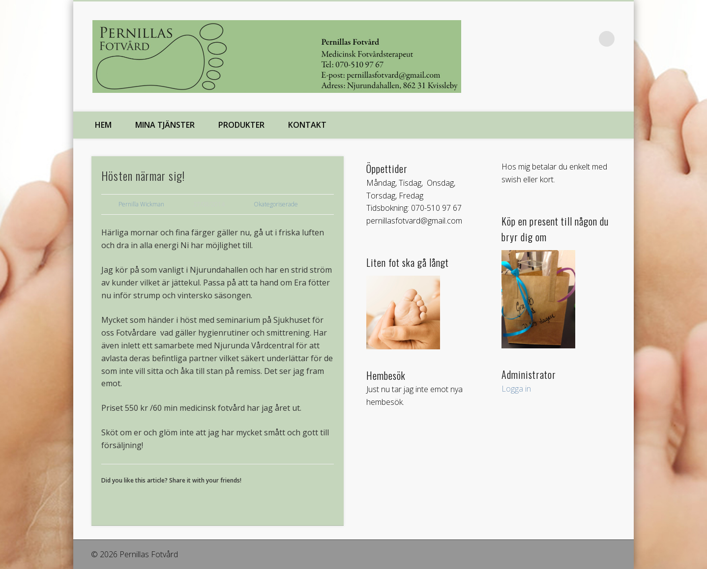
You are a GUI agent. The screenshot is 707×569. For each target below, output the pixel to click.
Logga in (516, 388)
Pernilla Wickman (141, 204)
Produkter (241, 124)
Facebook (586, 39)
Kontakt (307, 124)
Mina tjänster (165, 124)
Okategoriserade (276, 204)
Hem (103, 124)
